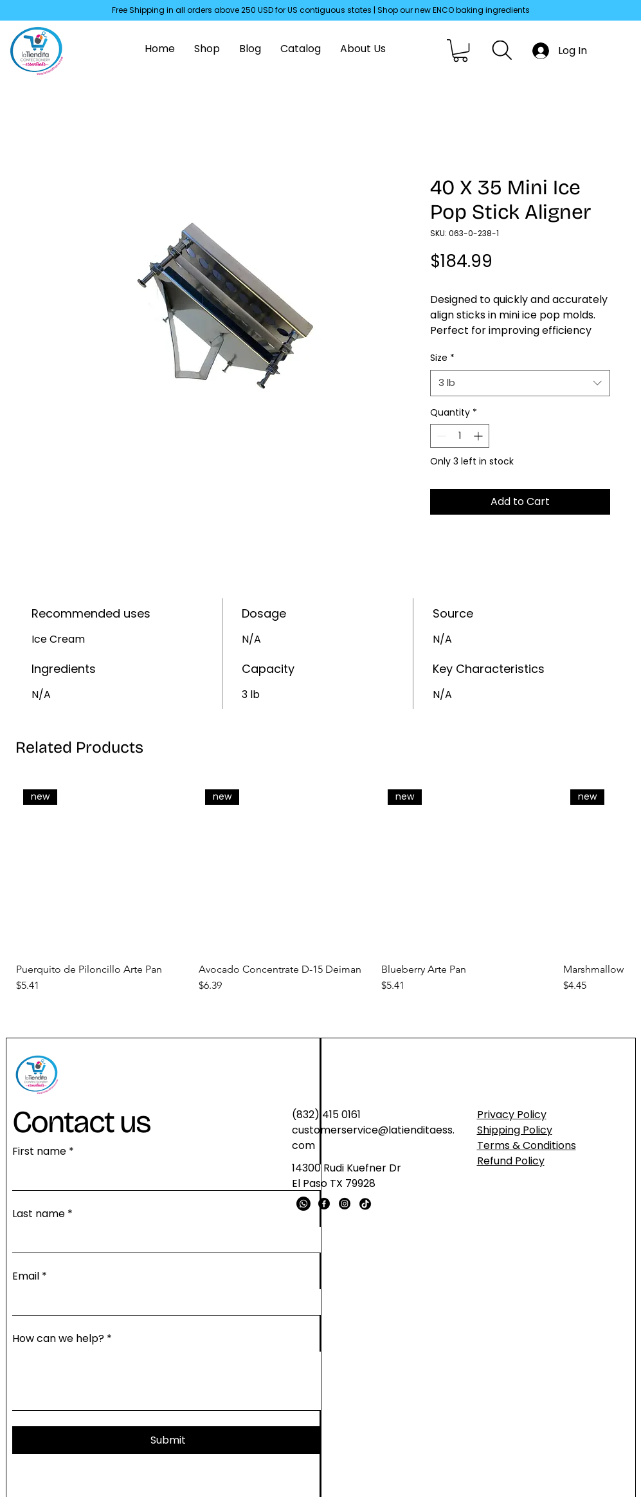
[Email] (164, 1302)
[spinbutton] (459, 436)
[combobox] (520, 383)
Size (442, 357)
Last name (42, 1214)
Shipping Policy (514, 1130)
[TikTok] (365, 1204)
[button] (460, 50)
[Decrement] (440, 436)
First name (43, 1151)
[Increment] (479, 436)
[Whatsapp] (303, 1204)
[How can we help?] (168, 1381)
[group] (320, 888)
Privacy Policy (511, 1114)
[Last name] (164, 1240)
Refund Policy (511, 1160)
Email (29, 1276)
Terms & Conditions (526, 1145)
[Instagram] (345, 1204)
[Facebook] (324, 1204)
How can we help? (62, 1338)
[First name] (164, 1177)
